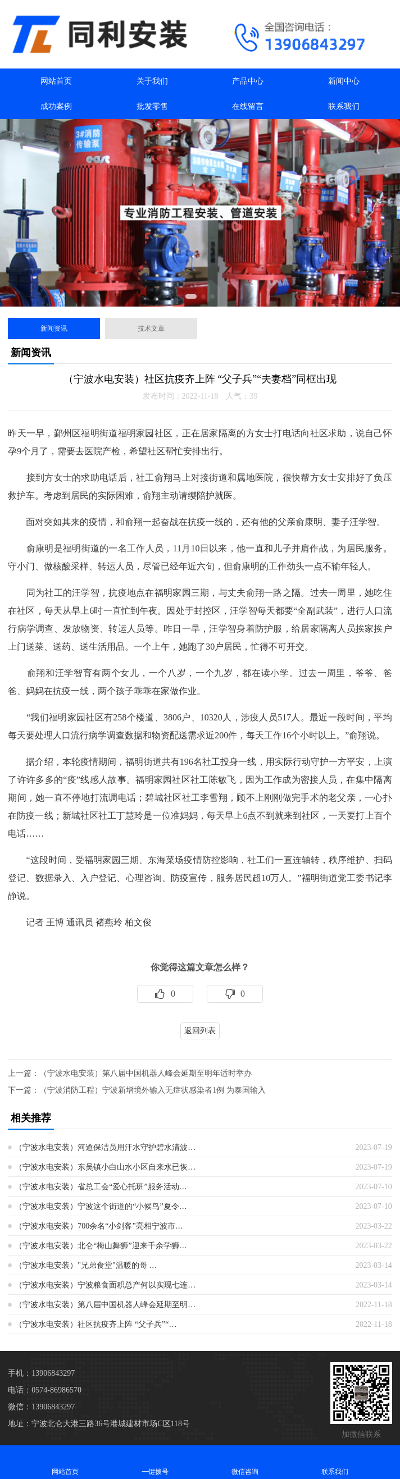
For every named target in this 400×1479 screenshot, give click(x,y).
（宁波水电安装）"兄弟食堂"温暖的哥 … (86, 1265)
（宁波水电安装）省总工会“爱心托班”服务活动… (101, 1187)
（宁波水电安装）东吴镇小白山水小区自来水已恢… (105, 1167)
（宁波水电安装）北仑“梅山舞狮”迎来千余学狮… (101, 1245)
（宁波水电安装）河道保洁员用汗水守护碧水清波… (105, 1147)
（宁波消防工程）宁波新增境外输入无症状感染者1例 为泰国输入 (152, 1090)
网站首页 (56, 81)
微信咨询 (245, 1462)
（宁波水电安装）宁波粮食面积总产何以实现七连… (105, 1285)
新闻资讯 (53, 328)
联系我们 (344, 106)
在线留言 (247, 106)
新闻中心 (344, 81)
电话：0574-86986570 (44, 1390)
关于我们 (152, 81)
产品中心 (247, 81)
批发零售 (152, 106)
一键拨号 (155, 1462)
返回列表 (200, 1030)
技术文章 (151, 328)
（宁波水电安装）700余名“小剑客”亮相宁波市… (99, 1226)
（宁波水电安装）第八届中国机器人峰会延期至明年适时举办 (145, 1073)
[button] (191, 296)
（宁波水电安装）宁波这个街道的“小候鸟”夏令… (101, 1206)
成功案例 (56, 106)
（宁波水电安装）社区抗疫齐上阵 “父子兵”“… (95, 1324)
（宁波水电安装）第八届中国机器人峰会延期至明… (105, 1304)
